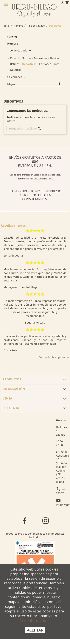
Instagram (45, 520)
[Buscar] (25, 128)
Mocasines (40, 58)
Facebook (24, 520)
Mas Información (34, 623)
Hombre (12, 43)
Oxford (14, 58)
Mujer (11, 84)
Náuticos (15, 69)
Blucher (26, 58)
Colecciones (14, 76)
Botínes (14, 64)
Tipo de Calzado (17, 50)
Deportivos (29, 64)
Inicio (12, 37)
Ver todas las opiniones (54, 357)
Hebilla (54, 58)
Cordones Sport (49, 64)
